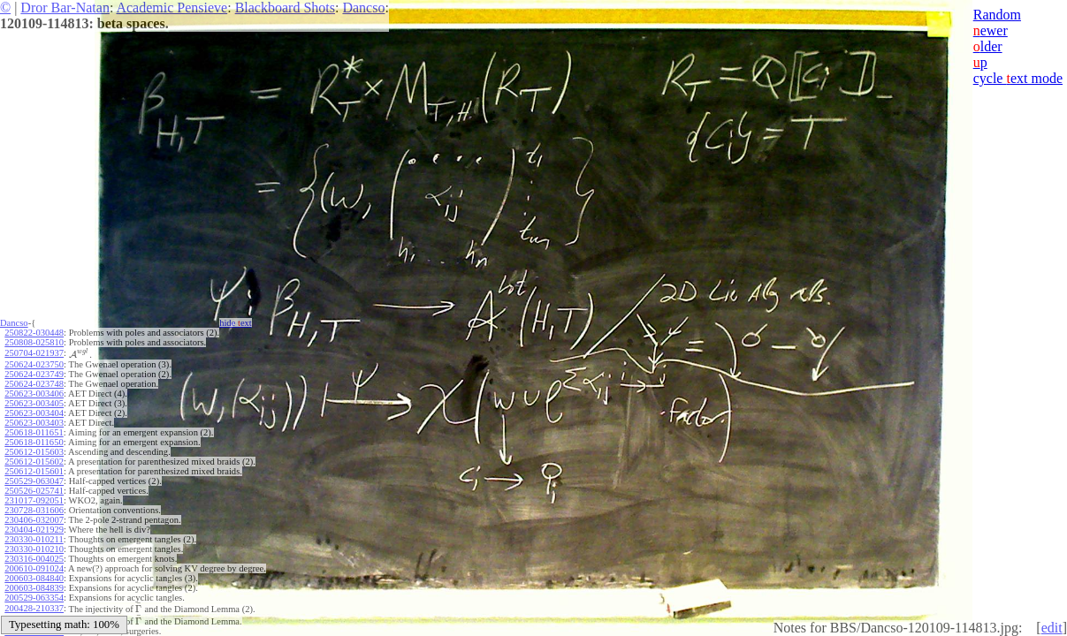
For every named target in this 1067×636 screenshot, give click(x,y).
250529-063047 (34, 481)
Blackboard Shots (285, 7)
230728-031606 (34, 510)
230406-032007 (34, 520)
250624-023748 (34, 384)
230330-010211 (33, 539)
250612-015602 (34, 461)
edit (1052, 627)
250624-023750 (34, 364)
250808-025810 (34, 342)
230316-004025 (34, 559)
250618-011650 (33, 442)
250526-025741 (34, 491)
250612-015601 (34, 471)
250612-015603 (34, 452)
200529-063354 (34, 597)
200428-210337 (34, 608)
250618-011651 (33, 432)
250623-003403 (34, 423)
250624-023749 (34, 374)
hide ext (235, 323)
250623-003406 (34, 393)
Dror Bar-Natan (65, 7)
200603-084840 (34, 578)
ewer (990, 30)
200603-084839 (34, 588)
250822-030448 (34, 332)
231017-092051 (34, 500)
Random (997, 14)
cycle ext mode (1018, 78)
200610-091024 (34, 568)
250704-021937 (34, 353)
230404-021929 (34, 529)
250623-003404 (34, 413)
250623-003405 (34, 403)
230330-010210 (34, 549)
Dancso (363, 7)
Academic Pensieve (171, 7)
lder (987, 46)
